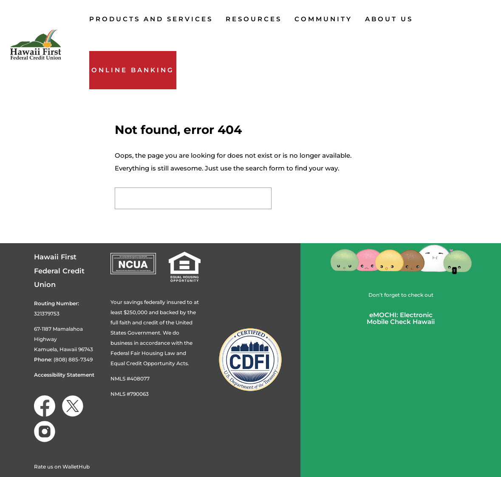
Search (297, 198)
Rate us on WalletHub (62, 466)
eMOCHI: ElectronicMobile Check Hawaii (401, 318)
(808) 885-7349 (73, 359)
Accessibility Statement (64, 375)
